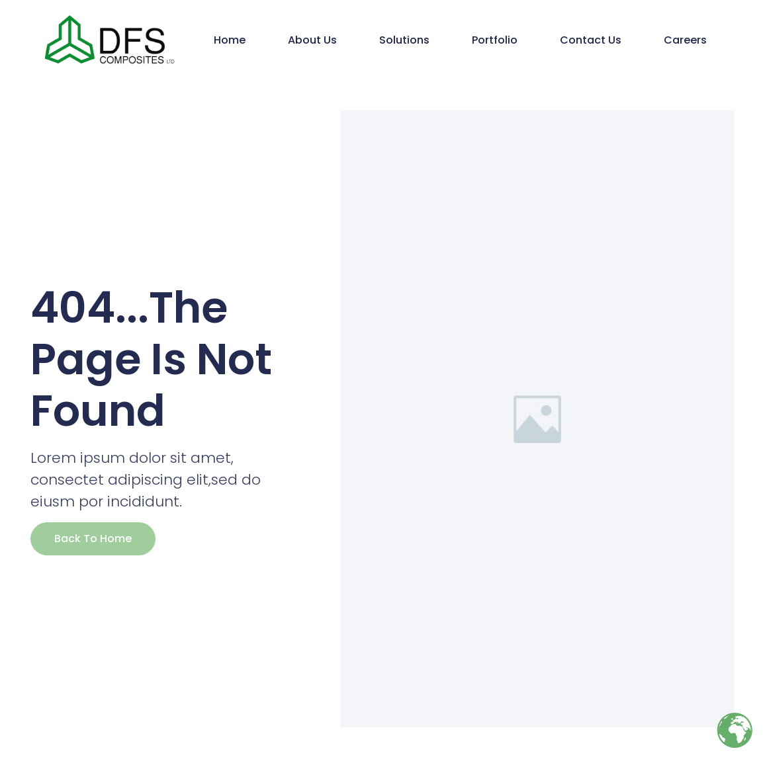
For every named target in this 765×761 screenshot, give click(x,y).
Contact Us (590, 40)
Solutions (404, 40)
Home (230, 40)
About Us (312, 40)
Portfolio (495, 40)
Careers (685, 40)
